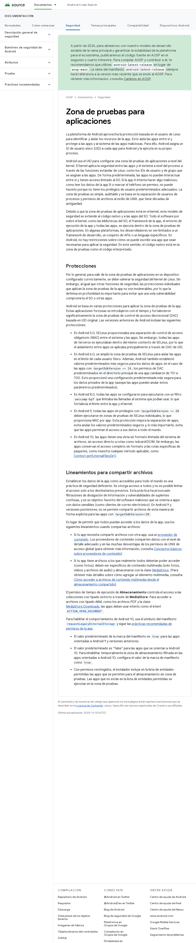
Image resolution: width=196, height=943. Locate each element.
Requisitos (64, 903)
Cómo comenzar (43, 25)
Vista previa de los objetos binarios (74, 917)
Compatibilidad (138, 25)
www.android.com (161, 916)
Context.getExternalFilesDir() (95, 456)
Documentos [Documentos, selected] (43, 5)
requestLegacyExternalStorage (91, 624)
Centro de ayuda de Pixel (165, 903)
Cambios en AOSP (137, 79)
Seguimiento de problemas (167, 934)
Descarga (64, 909)
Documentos (85, 97)
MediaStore (160, 570)
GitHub (62, 938)
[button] (23, 34)
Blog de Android (114, 909)
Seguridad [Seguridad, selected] (73, 25)
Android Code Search (82, 5)
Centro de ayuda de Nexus (166, 909)
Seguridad (104, 97)
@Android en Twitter (117, 897)
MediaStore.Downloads (82, 607)
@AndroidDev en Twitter (119, 903)
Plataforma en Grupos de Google (115, 923)
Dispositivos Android (174, 25)
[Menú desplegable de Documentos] (57, 4)
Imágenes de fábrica (71, 925)
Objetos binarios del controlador (78, 931)
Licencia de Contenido (89, 705)
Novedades (13, 25)
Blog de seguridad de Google (122, 916)
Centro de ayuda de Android (168, 897)
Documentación (19, 16)
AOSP (69, 97)
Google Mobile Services (164, 922)
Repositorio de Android (72, 897)
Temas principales (103, 25)
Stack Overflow (159, 928)
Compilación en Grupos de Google (115, 933)
